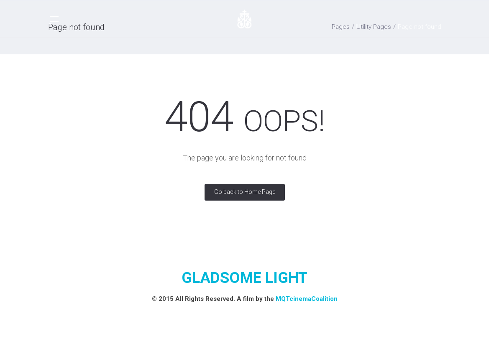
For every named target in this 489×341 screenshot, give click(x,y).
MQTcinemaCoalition (307, 299)
